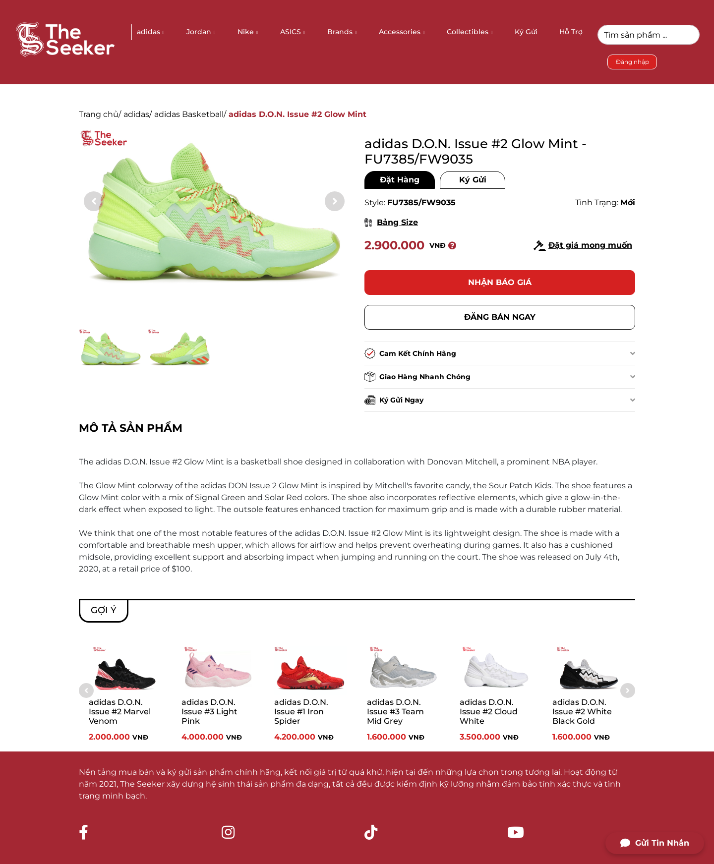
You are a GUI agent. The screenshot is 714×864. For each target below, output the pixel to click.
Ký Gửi (472, 179)
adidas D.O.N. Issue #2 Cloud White (489, 711)
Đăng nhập (632, 61)
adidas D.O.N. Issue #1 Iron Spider (301, 711)
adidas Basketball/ (190, 114)
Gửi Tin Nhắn (654, 843)
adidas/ (137, 114)
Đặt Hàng (399, 179)
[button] (335, 201)
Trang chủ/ (100, 114)
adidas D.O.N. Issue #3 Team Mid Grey (395, 711)
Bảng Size (391, 222)
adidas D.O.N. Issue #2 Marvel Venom (120, 711)
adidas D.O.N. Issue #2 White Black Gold (582, 711)
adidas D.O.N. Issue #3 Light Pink (209, 711)
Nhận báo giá (500, 282)
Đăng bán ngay (500, 317)
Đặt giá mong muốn (583, 245)
